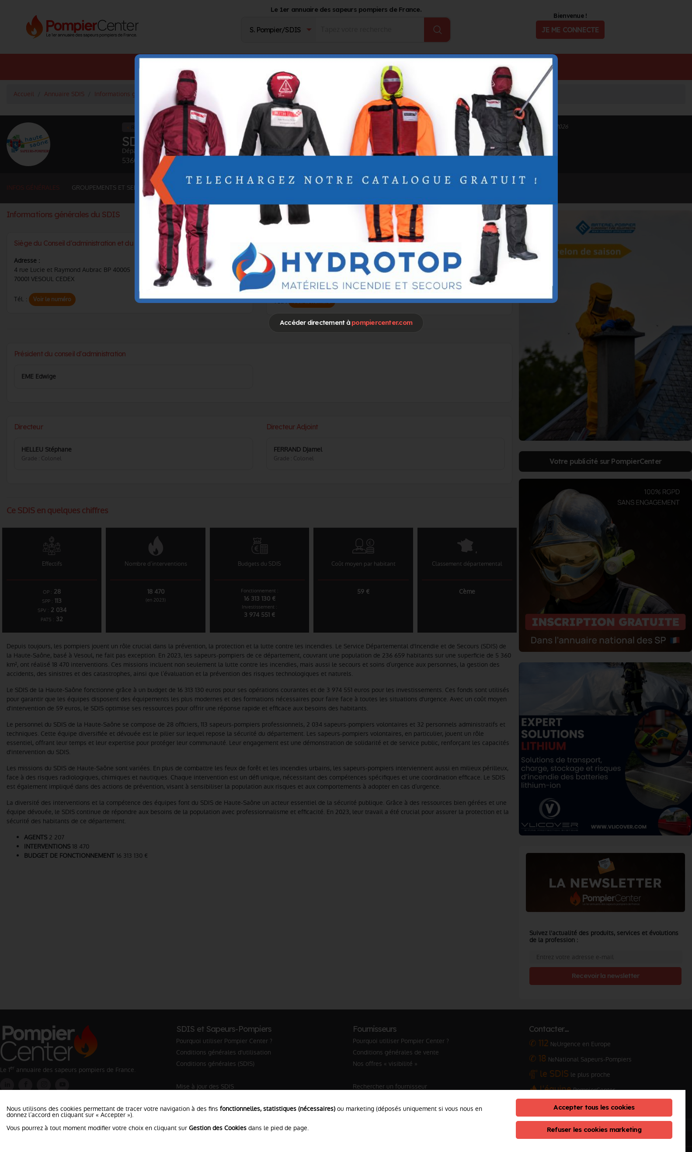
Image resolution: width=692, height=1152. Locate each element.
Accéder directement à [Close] (346, 322)
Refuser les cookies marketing (594, 1129)
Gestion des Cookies (218, 1128)
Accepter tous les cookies (593, 1107)
